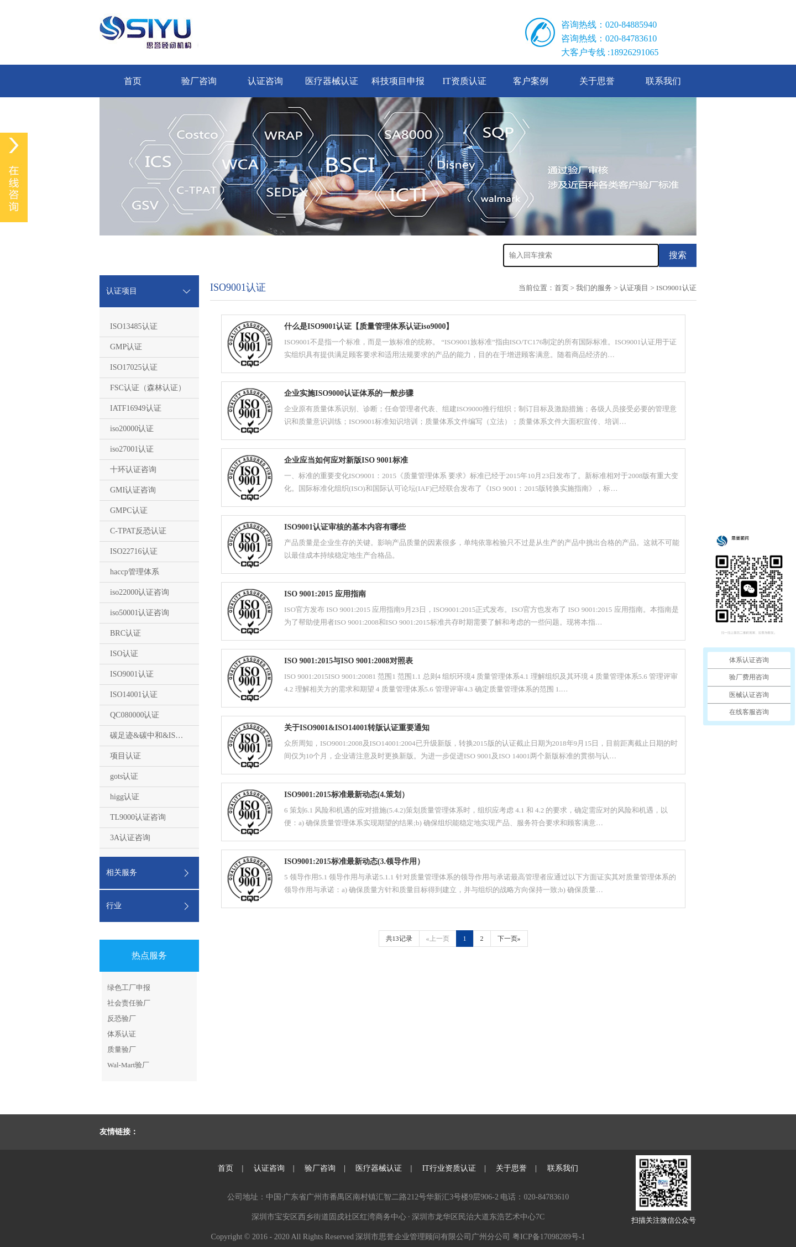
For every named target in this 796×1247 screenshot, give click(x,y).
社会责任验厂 (128, 1003)
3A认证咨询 (130, 838)
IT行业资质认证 (449, 1168)
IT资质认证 (464, 81)
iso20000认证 (132, 429)
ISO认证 (124, 653)
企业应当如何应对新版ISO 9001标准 (346, 460)
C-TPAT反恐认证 (138, 531)
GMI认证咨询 (133, 490)
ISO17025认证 (134, 367)
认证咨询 (265, 81)
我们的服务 (594, 288)
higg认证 (124, 797)
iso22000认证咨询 (139, 592)
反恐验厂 (121, 1018)
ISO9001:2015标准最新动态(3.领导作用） (354, 861)
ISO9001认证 (132, 674)
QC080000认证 (134, 715)
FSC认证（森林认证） (148, 388)
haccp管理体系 (134, 572)
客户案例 (530, 81)
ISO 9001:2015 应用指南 (325, 594)
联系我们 (663, 81)
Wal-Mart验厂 (128, 1065)
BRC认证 (125, 633)
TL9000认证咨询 (138, 817)
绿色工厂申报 (128, 987)
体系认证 (121, 1034)
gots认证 (124, 776)
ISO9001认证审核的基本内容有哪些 (345, 527)
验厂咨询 (199, 81)
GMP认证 (126, 347)
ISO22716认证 (134, 551)
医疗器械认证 (331, 81)
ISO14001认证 (134, 694)
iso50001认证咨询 (139, 613)
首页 (133, 81)
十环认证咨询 (133, 469)
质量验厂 (121, 1049)
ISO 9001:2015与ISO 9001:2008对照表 (348, 661)
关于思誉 (597, 81)
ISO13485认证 (134, 326)
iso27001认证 (132, 449)
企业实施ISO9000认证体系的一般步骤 (348, 393)
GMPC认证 (129, 510)
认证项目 (634, 288)
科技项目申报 (398, 81)
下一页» (509, 938)
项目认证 (125, 756)
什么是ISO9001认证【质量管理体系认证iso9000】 (368, 326)
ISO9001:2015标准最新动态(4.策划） (346, 794)
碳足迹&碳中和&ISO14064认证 (163, 735)
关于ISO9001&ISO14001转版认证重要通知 (357, 728)
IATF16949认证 (135, 408)
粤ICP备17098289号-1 (548, 1237)
